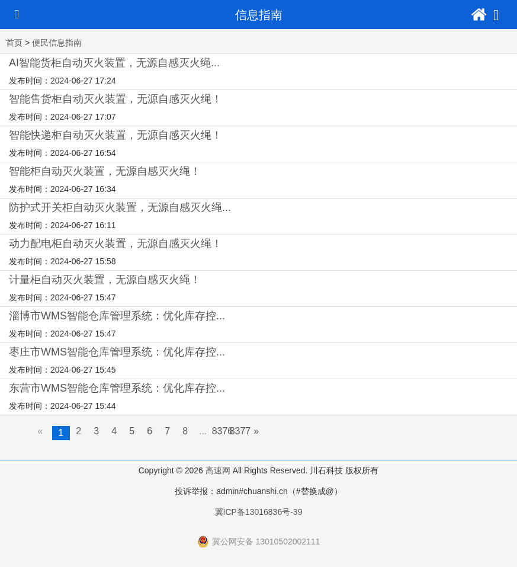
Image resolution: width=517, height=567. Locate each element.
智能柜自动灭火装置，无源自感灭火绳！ (105, 171)
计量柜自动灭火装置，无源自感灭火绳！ (105, 280)
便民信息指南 (57, 42)
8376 (222, 431)
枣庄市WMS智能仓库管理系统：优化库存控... (117, 352)
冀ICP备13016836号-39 (259, 512)
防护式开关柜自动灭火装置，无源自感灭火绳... (120, 207)
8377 (240, 431)
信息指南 (258, 14)
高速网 (217, 470)
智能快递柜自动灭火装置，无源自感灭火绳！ (115, 135)
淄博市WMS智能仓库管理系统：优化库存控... (117, 316)
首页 (14, 42)
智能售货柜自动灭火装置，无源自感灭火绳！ (115, 99)
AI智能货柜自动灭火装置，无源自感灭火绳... (114, 63)
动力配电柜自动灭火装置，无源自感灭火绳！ (115, 243)
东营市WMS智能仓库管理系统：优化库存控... (117, 388)
